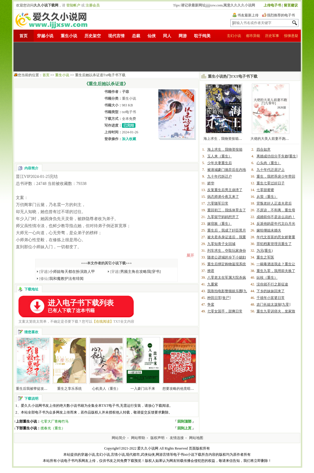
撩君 (210, 271)
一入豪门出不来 (142, 389)
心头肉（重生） (269, 163)
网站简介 (119, 438)
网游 (183, 36)
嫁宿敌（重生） (219, 224)
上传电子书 (272, 5)
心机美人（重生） (106, 389)
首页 (23, 36)
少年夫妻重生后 (219, 163)
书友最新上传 (248, 15)
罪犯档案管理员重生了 (274, 244)
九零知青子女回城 (221, 244)
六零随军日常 (217, 203)
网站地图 (196, 438)
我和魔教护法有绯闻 (61, 278)
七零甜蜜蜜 (265, 190)
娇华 (210, 183)
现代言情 (116, 36)
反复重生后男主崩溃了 (224, 190)
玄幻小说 (234, 36)
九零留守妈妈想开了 (223, 217)
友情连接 (177, 438)
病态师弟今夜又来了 (223, 197)
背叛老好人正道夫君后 (274, 203)
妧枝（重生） (267, 277)
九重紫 (212, 284)
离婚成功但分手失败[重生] (277, 156)
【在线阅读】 (102, 321)
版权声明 (157, 438)
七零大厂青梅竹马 (54, 421)
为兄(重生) (265, 251)
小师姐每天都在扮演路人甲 (67, 271)
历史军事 (272, 36)
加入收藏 (129, 139)
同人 (167, 36)
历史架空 (92, 36)
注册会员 (93, 5)
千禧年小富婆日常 (271, 298)
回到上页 (184, 428)
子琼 (125, 92)
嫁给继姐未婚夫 (269, 230)
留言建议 (291, 5)
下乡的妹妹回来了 (271, 291)
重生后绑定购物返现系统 (226, 264)
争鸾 (210, 304)
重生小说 (69, 36)
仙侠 (151, 36)
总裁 (136, 36)
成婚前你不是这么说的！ (276, 217)
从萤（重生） (267, 197)
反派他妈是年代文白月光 (276, 224)
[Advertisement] (157, 57)
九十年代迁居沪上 (271, 170)
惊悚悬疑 (291, 36)
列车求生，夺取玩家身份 (226, 251)
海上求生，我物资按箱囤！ (224, 139)
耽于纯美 (202, 36)
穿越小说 (45, 36)
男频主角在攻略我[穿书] (135, 271)
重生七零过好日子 (271, 183)
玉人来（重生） (219, 156)
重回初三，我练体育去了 (226, 210)
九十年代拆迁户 (219, 176)
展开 (190, 255)
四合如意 (264, 149)
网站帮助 (138, 438)
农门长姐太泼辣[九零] (274, 304)
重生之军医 (265, 257)
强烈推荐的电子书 (281, 15)
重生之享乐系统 (69, 389)
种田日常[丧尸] (219, 298)
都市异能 (253, 36)
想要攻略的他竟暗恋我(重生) (184, 389)
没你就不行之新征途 (272, 284)
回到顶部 (184, 421)
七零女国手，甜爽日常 (224, 311)
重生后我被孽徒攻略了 (33, 389)
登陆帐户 (73, 5)
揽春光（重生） (52, 428)
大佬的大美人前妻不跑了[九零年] (276, 139)
